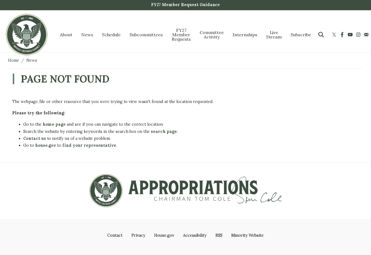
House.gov (164, 235)
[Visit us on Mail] (367, 34)
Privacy (138, 235)
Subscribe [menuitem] (301, 34)
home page (54, 124)
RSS (218, 235)
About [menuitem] (66, 34)
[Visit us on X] (335, 34)
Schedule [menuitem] (111, 34)
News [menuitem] (87, 34)
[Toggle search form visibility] (321, 34)
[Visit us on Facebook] (343, 34)
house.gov (45, 145)
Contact (115, 235)
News (31, 60)
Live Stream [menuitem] (274, 35)
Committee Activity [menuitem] (212, 35)
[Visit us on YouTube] (351, 34)
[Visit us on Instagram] (359, 34)
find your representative (89, 145)
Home (13, 60)
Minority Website (247, 235)
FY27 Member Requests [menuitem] (181, 34)
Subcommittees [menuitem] (145, 34)
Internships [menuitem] (245, 34)
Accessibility (194, 235)
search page (164, 131)
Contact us (34, 138)
